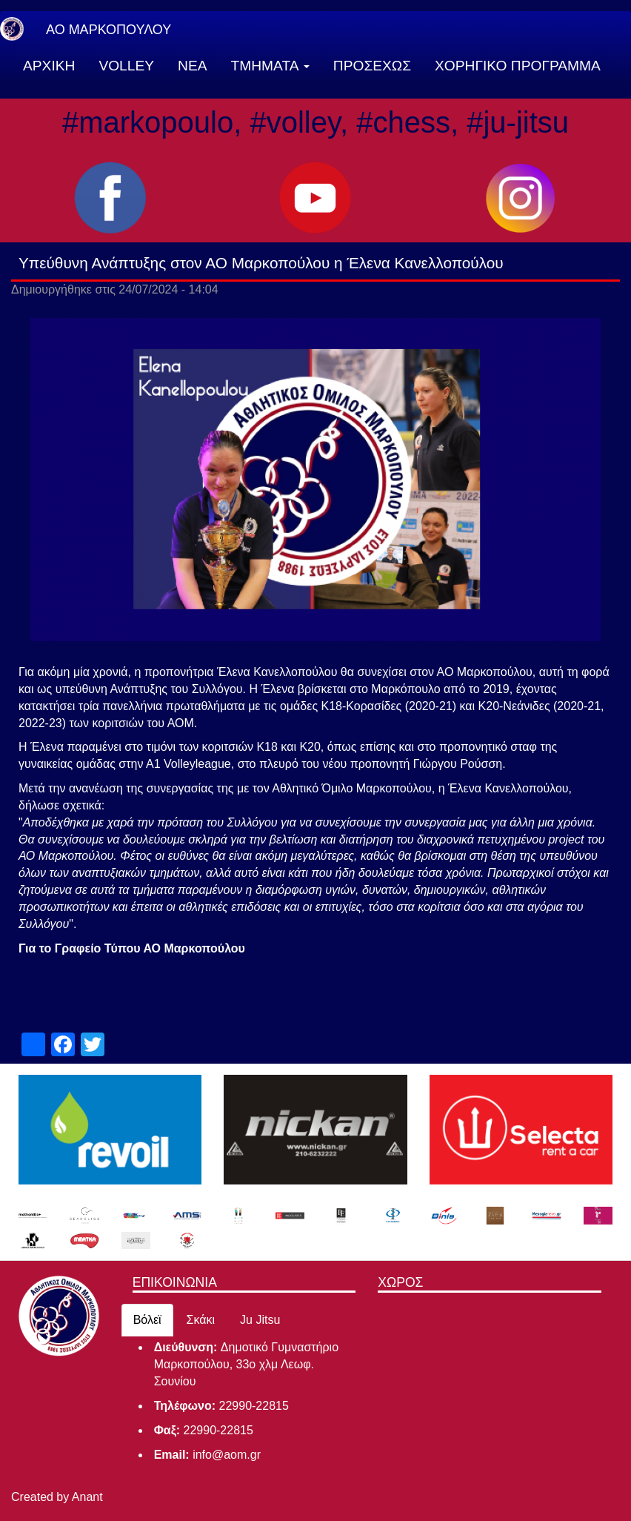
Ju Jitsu (260, 1319)
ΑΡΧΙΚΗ (49, 65)
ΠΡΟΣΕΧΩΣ (372, 65)
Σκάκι (201, 1319)
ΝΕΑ (192, 65)
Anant (87, 1497)
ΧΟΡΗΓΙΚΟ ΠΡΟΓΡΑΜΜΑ (518, 65)
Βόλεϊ (147, 1319)
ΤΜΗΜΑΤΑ (270, 65)
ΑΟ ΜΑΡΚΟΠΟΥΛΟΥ (108, 29)
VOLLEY (126, 65)
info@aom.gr (227, 1454)
